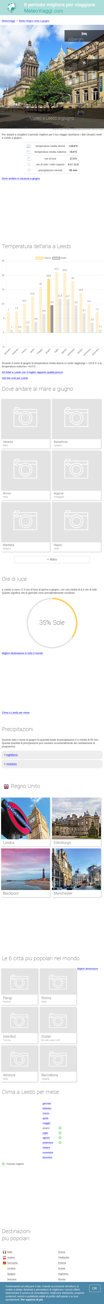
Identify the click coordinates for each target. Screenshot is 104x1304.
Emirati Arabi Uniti (50, 1040)
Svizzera (11, 1279)
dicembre (47, 1157)
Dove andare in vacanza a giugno (21, 178)
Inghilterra (12, 754)
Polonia (62, 1263)
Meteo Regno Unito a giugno (34, 21)
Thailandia (63, 1257)
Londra (8, 842)
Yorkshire (11, 764)
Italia (43, 1001)
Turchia (7, 1040)
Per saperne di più (32, 1299)
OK (94, 1288)
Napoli (58, 545)
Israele (61, 1268)
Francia (7, 1001)
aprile (45, 1118)
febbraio (47, 1108)
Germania (12, 1263)
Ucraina (11, 1268)
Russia (61, 1279)
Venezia (8, 442)
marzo (46, 1113)
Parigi (7, 998)
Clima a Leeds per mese (16, 712)
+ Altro (52, 559)
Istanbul (9, 1036)
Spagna (45, 1078)
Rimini (7, 493)
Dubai (46, 1036)
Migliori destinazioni (87, 968)
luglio (45, 1133)
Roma (46, 998)
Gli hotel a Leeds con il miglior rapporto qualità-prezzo (32, 372)
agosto (46, 1137)
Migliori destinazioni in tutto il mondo (22, 653)
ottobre (46, 1147)
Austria (10, 1257)
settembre (48, 1142)
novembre (48, 1152)
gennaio (47, 1103)
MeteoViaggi (8, 21)
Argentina (63, 1273)
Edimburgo (62, 842)
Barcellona (60, 442)
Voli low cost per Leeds (15, 378)
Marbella (8, 545)
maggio (46, 1123)
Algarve (58, 493)
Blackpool (10, 893)
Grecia (61, 1252)
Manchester (63, 893)
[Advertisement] (52, 208)
